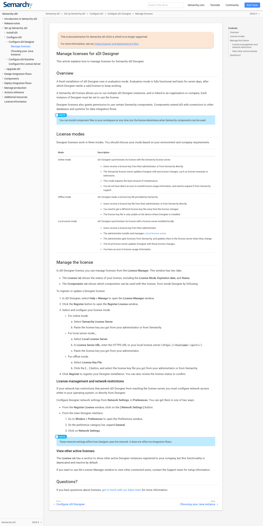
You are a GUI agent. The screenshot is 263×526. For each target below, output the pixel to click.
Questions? (235, 55)
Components (11, 78)
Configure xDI (14, 37)
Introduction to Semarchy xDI (20, 18)
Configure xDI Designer (21, 41)
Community (232, 5)
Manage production (15, 87)
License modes (237, 36)
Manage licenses (20, 46)
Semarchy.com (196, 5)
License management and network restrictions (245, 45)
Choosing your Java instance (197, 504)
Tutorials (215, 5)
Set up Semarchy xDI (15, 28)
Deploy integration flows (17, 83)
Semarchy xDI (10, 13)
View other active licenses (244, 51)
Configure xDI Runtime (21, 59)
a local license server (155, 233)
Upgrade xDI (13, 69)
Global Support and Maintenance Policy (116, 43)
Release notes (12, 23)
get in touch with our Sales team (121, 490)
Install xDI (12, 32)
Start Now (252, 5)
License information (15, 101)
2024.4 (253, 13)
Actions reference (14, 92)
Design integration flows (17, 73)
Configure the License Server (25, 63)
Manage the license (239, 40)
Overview (234, 32)
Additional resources (15, 97)
